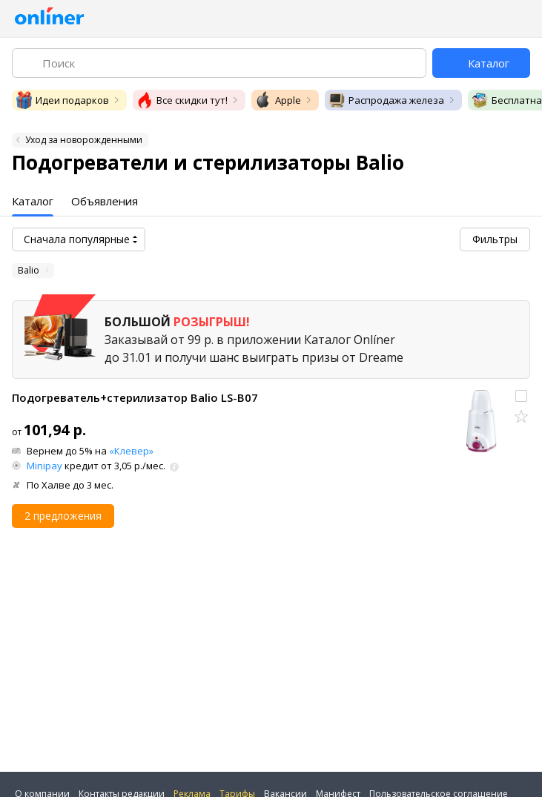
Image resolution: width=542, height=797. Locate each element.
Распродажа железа (386, 100)
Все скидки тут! (182, 100)
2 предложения (63, 516)
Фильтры (495, 239)
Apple (277, 100)
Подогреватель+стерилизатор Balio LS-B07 (135, 397)
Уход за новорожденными (83, 139)
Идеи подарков (62, 100)
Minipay (44, 465)
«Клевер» (131, 450)
